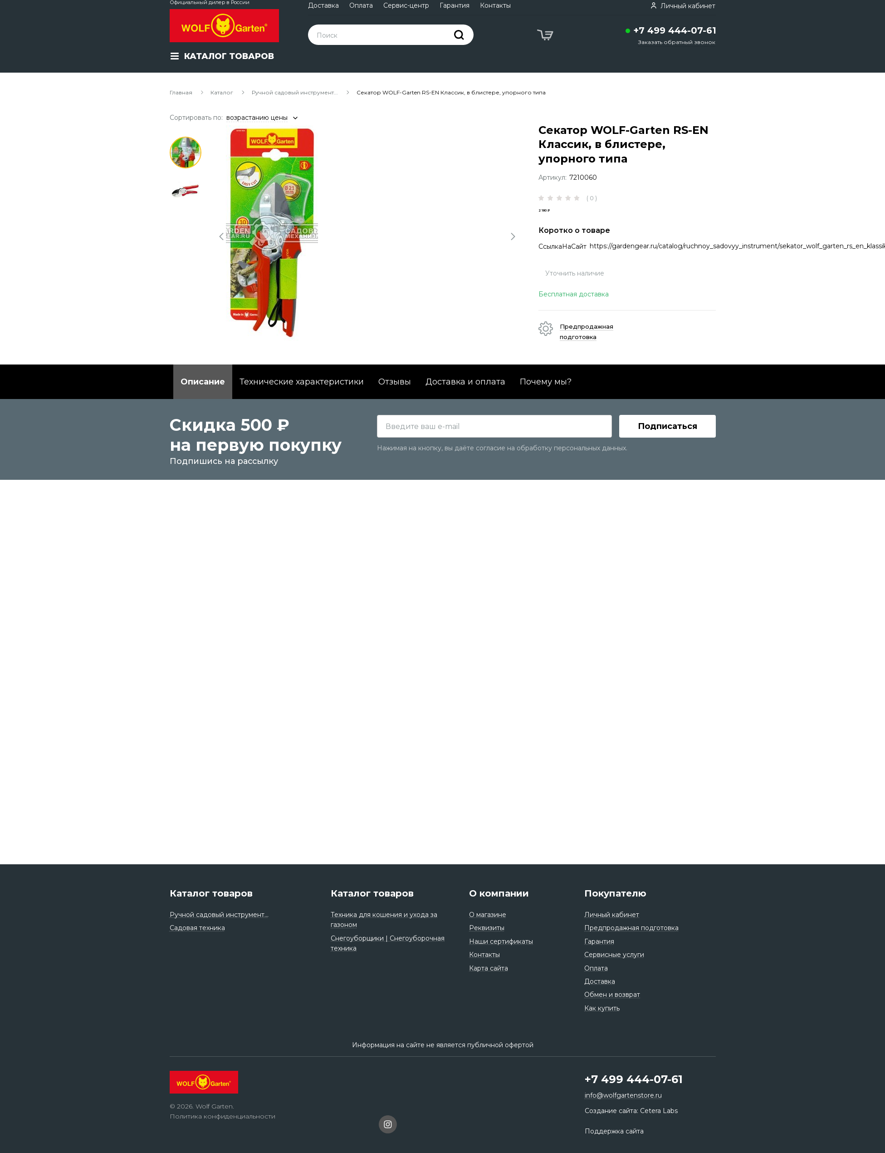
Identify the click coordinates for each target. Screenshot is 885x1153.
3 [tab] (185, 230)
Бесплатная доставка (573, 309)
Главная (181, 92)
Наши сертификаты (501, 941)
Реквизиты (486, 928)
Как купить (602, 1008)
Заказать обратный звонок (676, 42)
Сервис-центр (406, 5)
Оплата (361, 5)
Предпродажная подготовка (631, 928)
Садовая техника (197, 928)
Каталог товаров (211, 893)
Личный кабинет (611, 915)
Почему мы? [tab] (546, 397)
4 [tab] (185, 268)
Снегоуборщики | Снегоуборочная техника (388, 943)
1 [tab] (185, 152)
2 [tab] (185, 191)
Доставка (323, 5)
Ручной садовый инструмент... (295, 92)
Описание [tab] (203, 397)
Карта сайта (488, 968)
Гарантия (454, 5)
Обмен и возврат (612, 994)
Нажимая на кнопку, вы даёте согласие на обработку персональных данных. (502, 832)
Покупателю (615, 893)
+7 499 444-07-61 (674, 30)
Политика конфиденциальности (222, 1116)
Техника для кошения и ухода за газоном (384, 920)
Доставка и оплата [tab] (465, 397)
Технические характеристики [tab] (302, 397)
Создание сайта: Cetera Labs (631, 1111)
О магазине (487, 915)
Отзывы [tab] (394, 397)
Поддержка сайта (614, 1131)
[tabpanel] (367, 233)
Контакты (495, 5)
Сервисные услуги (614, 955)
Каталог (221, 92)
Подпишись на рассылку (224, 846)
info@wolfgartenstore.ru (623, 1095)
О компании (499, 893)
